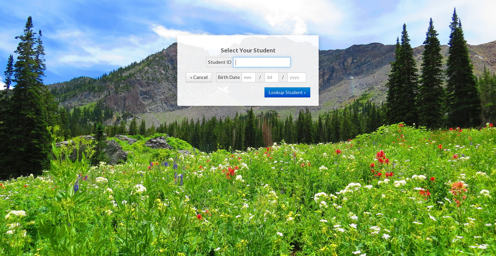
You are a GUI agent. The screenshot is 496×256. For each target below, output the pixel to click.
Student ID (220, 62)
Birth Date (229, 77)
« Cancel (199, 77)
